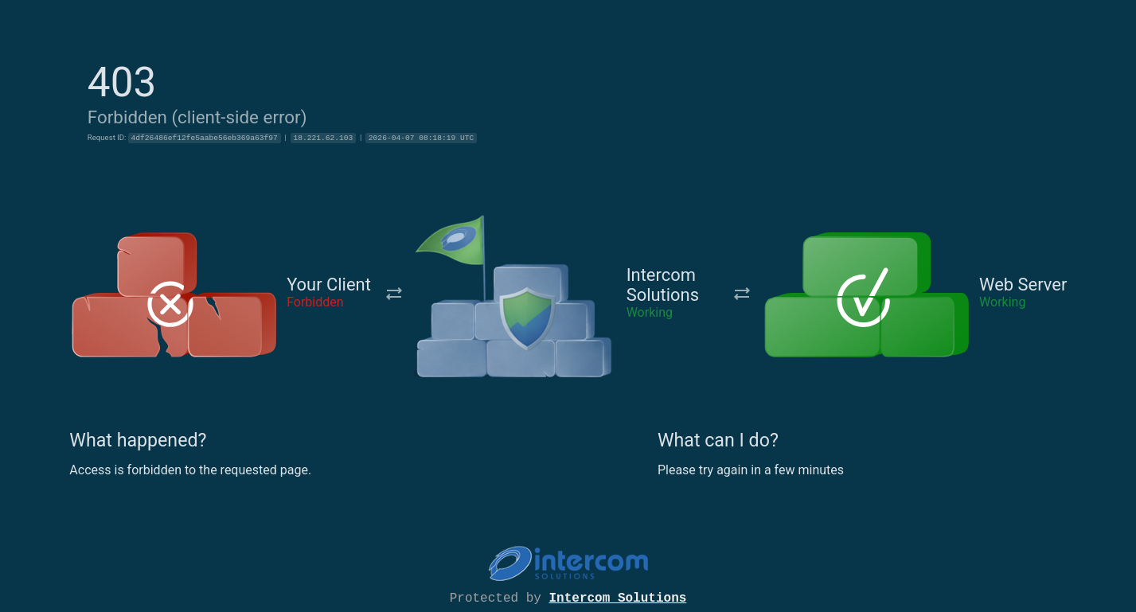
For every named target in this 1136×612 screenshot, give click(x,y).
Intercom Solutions (618, 597)
